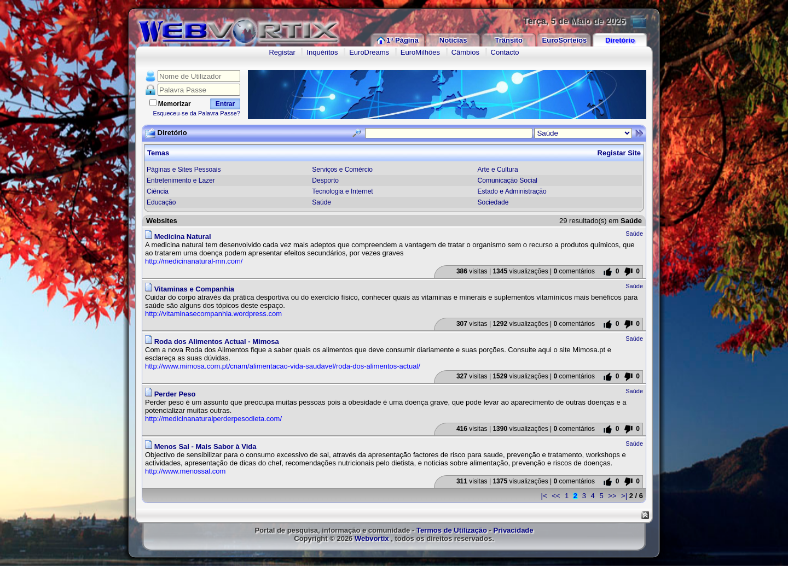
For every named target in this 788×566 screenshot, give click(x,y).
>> (612, 496)
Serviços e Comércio (342, 169)
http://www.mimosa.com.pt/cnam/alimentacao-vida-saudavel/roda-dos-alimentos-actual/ (282, 366)
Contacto (505, 52)
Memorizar (174, 104)
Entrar (225, 104)
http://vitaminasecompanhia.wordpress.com (213, 314)
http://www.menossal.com (185, 471)
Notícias (453, 40)
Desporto (325, 180)
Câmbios (465, 52)
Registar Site (619, 153)
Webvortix (372, 538)
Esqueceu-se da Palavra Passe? (196, 113)
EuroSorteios (564, 40)
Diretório (620, 40)
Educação (161, 202)
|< (544, 496)
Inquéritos (322, 52)
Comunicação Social (507, 180)
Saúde (321, 202)
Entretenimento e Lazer (181, 180)
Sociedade (493, 202)
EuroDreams (369, 52)
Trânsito (509, 40)
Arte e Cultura (498, 169)
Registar (282, 52)
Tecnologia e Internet (342, 191)
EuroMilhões (420, 52)
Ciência (158, 191)
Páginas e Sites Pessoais (184, 169)
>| (624, 496)
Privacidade (514, 530)
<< (556, 496)
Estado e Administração (512, 191)
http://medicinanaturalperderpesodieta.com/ (213, 419)
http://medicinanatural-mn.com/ (193, 261)
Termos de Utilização (451, 530)
